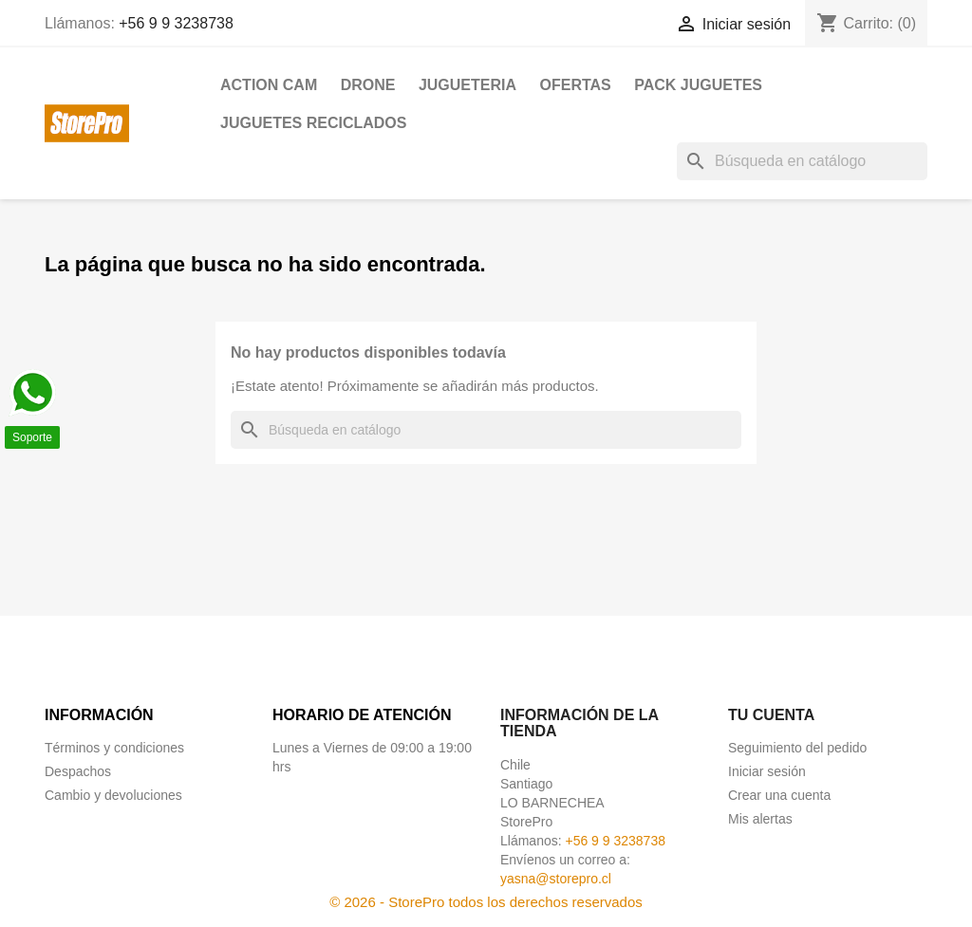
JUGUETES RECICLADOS (313, 123)
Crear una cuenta (779, 795)
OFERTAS (574, 85)
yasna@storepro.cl (555, 878)
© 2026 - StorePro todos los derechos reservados (486, 902)
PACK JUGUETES (698, 85)
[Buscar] (802, 161)
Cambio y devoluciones (113, 795)
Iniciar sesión (767, 771)
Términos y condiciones (114, 747)
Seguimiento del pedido (797, 747)
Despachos (78, 771)
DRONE (368, 85)
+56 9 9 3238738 (176, 23)
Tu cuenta (771, 715)
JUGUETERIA (467, 85)
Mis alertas (760, 818)
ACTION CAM (268, 85)
